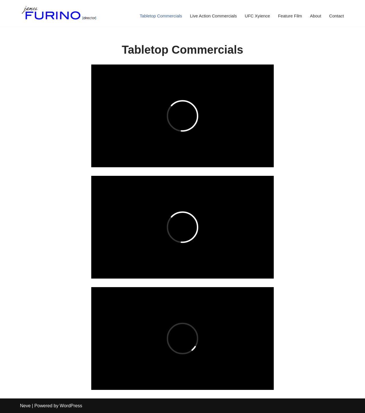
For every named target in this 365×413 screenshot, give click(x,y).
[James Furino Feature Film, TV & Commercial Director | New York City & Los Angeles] (59, 13)
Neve (25, 405)
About (315, 15)
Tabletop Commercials (161, 15)
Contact (336, 15)
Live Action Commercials (213, 15)
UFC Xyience (257, 15)
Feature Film (290, 15)
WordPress (71, 405)
